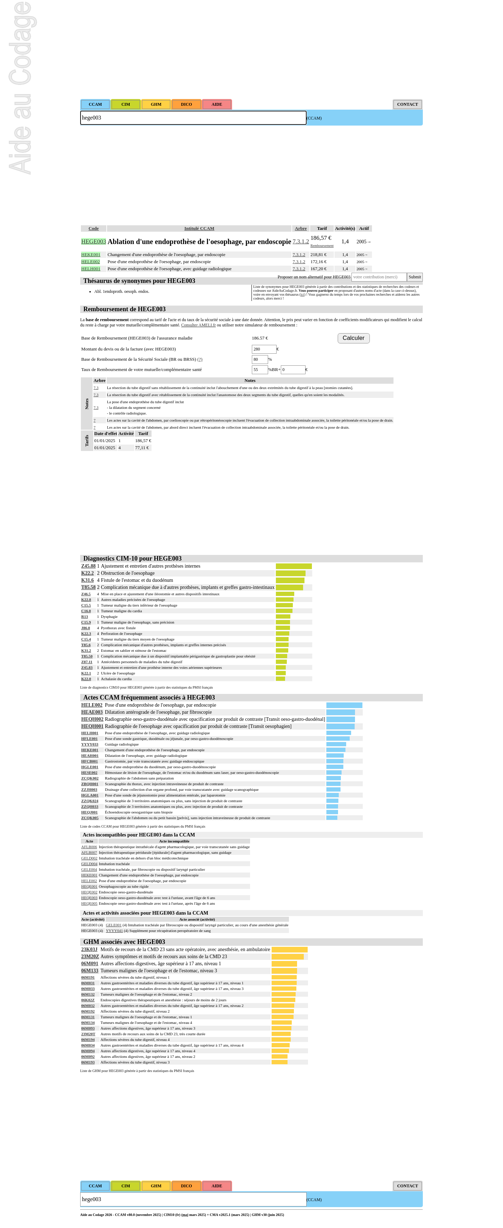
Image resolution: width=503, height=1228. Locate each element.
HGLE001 (89, 767)
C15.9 (86, 622)
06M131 (88, 1017)
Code (94, 228)
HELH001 (89, 733)
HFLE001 (89, 738)
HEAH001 (90, 755)
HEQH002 (92, 719)
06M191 (88, 977)
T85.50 (87, 656)
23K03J (89, 949)
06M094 (88, 1051)
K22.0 (86, 679)
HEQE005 (89, 903)
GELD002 (89, 858)
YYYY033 (89, 744)
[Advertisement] (251, 49)
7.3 (96, 388)
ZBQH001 (89, 784)
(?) (199, 359)
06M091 (89, 963)
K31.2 (86, 650)
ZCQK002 (90, 778)
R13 (84, 616)
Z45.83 (87, 667)
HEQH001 (92, 726)
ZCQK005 (90, 818)
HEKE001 (89, 750)
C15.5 (86, 605)
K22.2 (87, 573)
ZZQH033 (89, 806)
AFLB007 (89, 852)
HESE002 (89, 772)
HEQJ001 (89, 812)
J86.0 (85, 628)
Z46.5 (86, 594)
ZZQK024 (89, 801)
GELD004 (89, 864)
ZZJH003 (89, 789)
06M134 (88, 1022)
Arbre (301, 228)
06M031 (88, 983)
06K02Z (88, 1000)
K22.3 (86, 633)
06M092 (88, 1056)
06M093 (88, 1028)
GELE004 (89, 869)
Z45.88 (88, 566)
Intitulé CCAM (199, 228)
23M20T (88, 1034)
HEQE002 (89, 892)
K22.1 (86, 673)
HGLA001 (90, 795)
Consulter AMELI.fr (198, 325)
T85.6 (86, 645)
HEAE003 (92, 712)
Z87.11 (86, 662)
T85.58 (88, 587)
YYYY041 (114, 930)
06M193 (88, 1062)
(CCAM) (314, 118)
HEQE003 (89, 898)
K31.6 (87, 580)
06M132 (88, 994)
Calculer (354, 338)
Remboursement (322, 246)
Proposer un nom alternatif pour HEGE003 (314, 276)
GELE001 (114, 925)
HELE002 (91, 705)
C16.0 (86, 611)
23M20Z (90, 956)
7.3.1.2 (300, 241)
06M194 (88, 1039)
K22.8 (86, 599)
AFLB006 (89, 847)
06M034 (88, 1045)
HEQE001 (89, 886)
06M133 (89, 970)
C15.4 (86, 639)
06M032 (88, 1005)
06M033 (88, 988)
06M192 (88, 1011)
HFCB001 (89, 761)
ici (302, 294)
